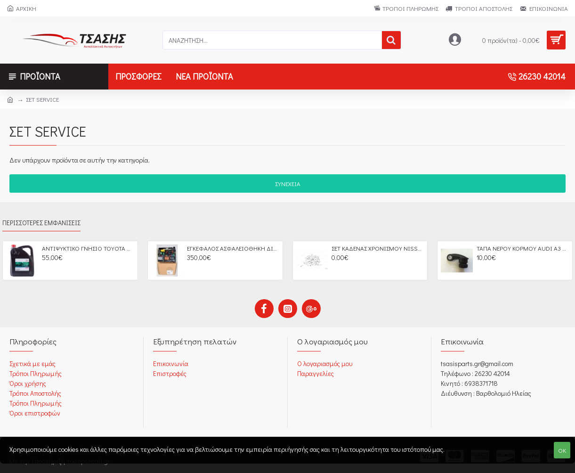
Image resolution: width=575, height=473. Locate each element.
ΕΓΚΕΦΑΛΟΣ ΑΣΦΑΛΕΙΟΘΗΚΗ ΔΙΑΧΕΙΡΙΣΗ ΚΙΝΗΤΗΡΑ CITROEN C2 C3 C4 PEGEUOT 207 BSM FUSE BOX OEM (233, 248)
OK (562, 450)
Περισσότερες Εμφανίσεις (41, 223)
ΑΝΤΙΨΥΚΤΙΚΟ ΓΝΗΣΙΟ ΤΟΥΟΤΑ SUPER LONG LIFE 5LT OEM (88, 248)
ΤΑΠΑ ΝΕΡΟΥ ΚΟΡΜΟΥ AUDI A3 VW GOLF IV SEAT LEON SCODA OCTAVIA (523, 248)
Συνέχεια (287, 183)
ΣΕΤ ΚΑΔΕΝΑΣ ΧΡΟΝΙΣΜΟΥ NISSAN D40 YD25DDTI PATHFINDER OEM (378, 248)
